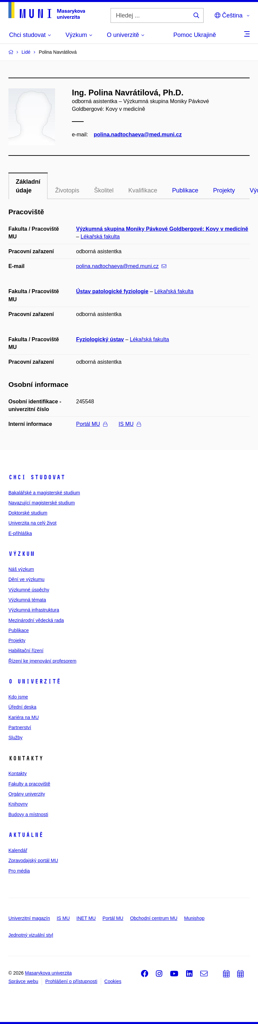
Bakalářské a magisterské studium (44, 492)
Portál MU (91, 424)
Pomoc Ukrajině (194, 35)
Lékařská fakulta (100, 236)
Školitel (104, 190)
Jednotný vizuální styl (30, 935)
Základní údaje (28, 186)
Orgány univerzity (26, 794)
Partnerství (19, 727)
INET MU (86, 918)
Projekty (224, 190)
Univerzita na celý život (32, 523)
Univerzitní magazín (29, 918)
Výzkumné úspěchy (28, 589)
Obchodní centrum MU (153, 918)
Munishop (194, 918)
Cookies (113, 981)
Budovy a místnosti (28, 814)
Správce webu (23, 981)
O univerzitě (34, 681)
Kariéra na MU (23, 717)
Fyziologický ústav (100, 339)
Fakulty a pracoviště (29, 784)
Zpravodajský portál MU (33, 860)
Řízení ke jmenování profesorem (42, 661)
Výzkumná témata (27, 600)
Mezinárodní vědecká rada (36, 620)
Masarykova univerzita (48, 973)
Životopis (67, 190)
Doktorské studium (27, 513)
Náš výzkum (21, 569)
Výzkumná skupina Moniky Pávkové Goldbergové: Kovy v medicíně (162, 229)
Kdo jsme (18, 697)
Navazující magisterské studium (41, 502)
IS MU (129, 424)
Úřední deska (22, 707)
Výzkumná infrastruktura (33, 610)
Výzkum (21, 554)
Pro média (19, 871)
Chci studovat (36, 477)
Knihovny (18, 804)
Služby (15, 737)
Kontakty (17, 773)
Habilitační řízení (25, 650)
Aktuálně (25, 835)
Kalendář (17, 850)
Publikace (185, 190)
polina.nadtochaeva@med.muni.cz (138, 134)
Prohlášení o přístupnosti (71, 981)
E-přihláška (20, 533)
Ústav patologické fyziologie (112, 291)
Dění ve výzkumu (26, 579)
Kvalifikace (142, 190)
